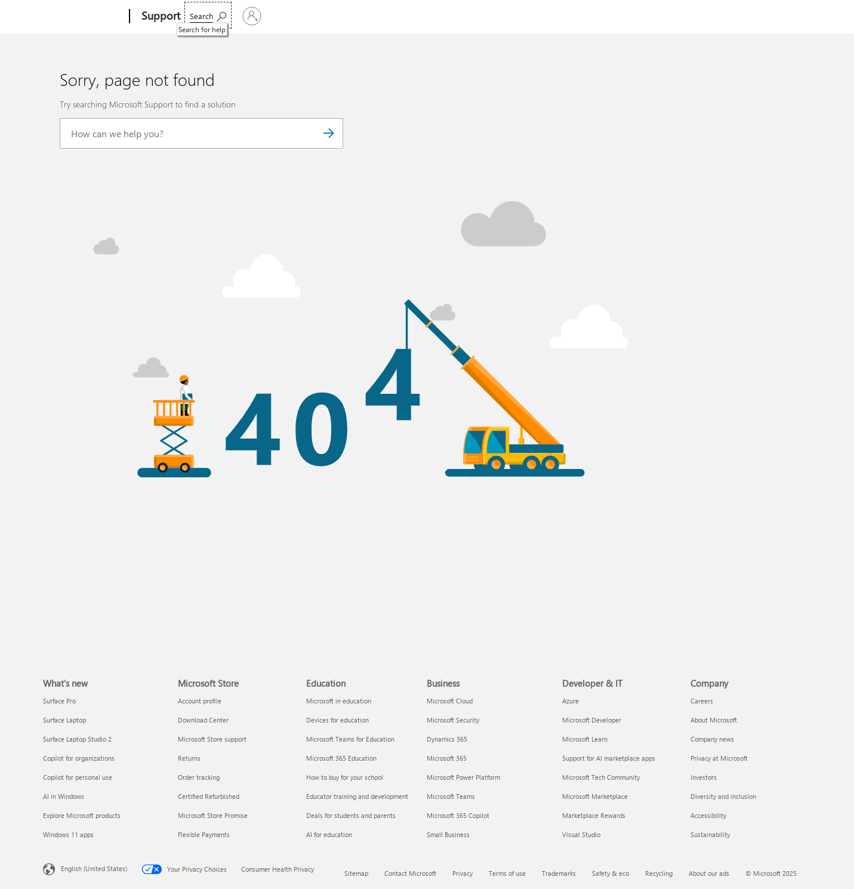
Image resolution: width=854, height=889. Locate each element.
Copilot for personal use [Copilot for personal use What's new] (77, 777)
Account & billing (419, 16)
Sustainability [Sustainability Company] (710, 834)
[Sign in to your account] (780, 16)
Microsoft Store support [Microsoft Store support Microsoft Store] (212, 738)
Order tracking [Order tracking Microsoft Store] (199, 777)
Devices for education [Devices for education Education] (337, 719)
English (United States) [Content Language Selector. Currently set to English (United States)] (94, 867)
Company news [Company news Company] (712, 738)
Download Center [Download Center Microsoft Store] (203, 719)
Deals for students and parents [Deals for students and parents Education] (351, 815)
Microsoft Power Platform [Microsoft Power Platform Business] (463, 777)
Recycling (659, 873)
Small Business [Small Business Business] (448, 834)
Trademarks (559, 873)
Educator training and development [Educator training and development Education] (357, 796)
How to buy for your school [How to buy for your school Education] (344, 777)
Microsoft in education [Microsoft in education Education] (338, 700)
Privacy (462, 873)
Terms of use (507, 873)
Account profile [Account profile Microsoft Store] (199, 700)
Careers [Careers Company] (701, 700)
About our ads (709, 873)
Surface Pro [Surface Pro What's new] (59, 700)
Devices (354, 16)
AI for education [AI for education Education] (329, 834)
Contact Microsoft (410, 873)
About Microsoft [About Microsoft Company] (713, 719)
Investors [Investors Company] (703, 777)
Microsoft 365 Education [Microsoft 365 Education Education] (341, 758)
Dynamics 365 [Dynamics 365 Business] (447, 738)
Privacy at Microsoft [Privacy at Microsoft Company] (719, 758)
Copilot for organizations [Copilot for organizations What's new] (79, 758)
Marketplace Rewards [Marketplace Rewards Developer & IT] (593, 815)
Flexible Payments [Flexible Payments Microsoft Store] (204, 834)
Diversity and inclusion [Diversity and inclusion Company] (723, 796)
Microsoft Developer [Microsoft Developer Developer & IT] (591, 719)
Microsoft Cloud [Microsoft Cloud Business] (450, 700)
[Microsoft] (84, 17)
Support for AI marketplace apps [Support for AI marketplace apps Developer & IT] (608, 758)
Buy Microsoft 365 (565, 16)
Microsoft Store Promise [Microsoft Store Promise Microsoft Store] (213, 815)
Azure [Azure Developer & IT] (570, 700)
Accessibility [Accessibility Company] (708, 815)
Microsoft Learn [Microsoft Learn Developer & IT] (585, 738)
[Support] (159, 17)
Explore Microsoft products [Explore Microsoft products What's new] (82, 815)
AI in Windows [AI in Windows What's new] (63, 796)
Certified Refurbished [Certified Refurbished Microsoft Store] (208, 796)
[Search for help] (720, 15)
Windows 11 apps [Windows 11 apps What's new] (68, 834)
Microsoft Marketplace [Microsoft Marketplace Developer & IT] (595, 796)
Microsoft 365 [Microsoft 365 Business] (447, 758)
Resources (489, 16)
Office (262, 16)
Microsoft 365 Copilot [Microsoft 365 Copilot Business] (458, 815)
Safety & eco (610, 873)
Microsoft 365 (214, 16)
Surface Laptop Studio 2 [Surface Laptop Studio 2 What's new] (77, 738)
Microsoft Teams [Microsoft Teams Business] (451, 796)
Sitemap (356, 873)
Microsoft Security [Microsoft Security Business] (453, 719)
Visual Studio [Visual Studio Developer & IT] (581, 834)
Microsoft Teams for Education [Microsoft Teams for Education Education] (350, 738)
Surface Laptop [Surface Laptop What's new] (64, 719)
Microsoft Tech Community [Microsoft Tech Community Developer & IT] (601, 777)
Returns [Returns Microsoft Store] (189, 758)
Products (303, 16)
